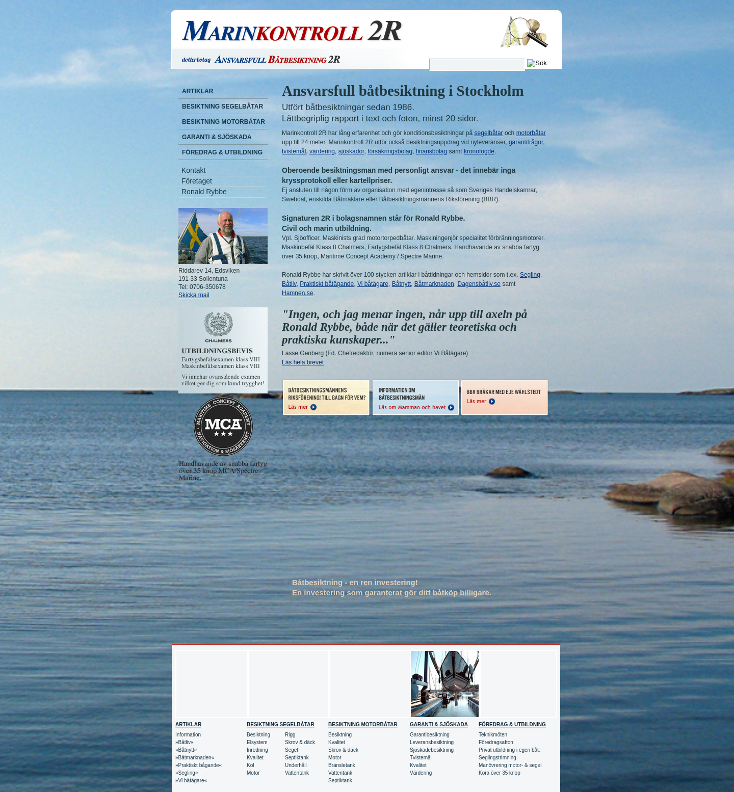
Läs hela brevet (303, 362)
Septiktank (297, 757)
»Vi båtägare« (191, 780)
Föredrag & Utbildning (222, 152)
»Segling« (186, 773)
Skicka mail (193, 295)
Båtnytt (401, 283)
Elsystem (257, 742)
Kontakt (193, 170)
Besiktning (258, 734)
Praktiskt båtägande (327, 283)
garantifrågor (526, 142)
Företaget (196, 181)
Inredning (257, 750)
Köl (250, 765)
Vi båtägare (372, 283)
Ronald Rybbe (204, 192)
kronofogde (479, 151)
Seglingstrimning (497, 757)
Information (188, 734)
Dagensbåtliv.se (479, 283)
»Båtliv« (184, 742)
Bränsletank (341, 765)
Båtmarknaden (434, 283)
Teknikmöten (493, 734)
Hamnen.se (297, 293)
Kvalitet (255, 757)
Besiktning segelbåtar (222, 106)
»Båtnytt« (186, 750)
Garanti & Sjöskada (217, 137)
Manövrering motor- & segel (510, 765)
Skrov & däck (300, 742)
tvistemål (294, 151)
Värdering (421, 773)
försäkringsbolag (390, 151)
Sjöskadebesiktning (432, 750)
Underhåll (296, 765)
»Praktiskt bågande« (198, 765)
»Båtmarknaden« (194, 757)
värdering (322, 151)
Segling (530, 274)
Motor (253, 773)
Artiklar (197, 91)
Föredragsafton (496, 742)
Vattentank (297, 773)
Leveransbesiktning (432, 742)
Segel (291, 750)
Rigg (290, 734)
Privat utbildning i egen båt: (509, 750)
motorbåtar (531, 133)
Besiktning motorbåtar (223, 121)
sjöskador (351, 151)
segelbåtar (489, 133)
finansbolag (431, 151)
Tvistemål (421, 757)
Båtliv (289, 283)
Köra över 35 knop (499, 773)
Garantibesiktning (430, 734)
